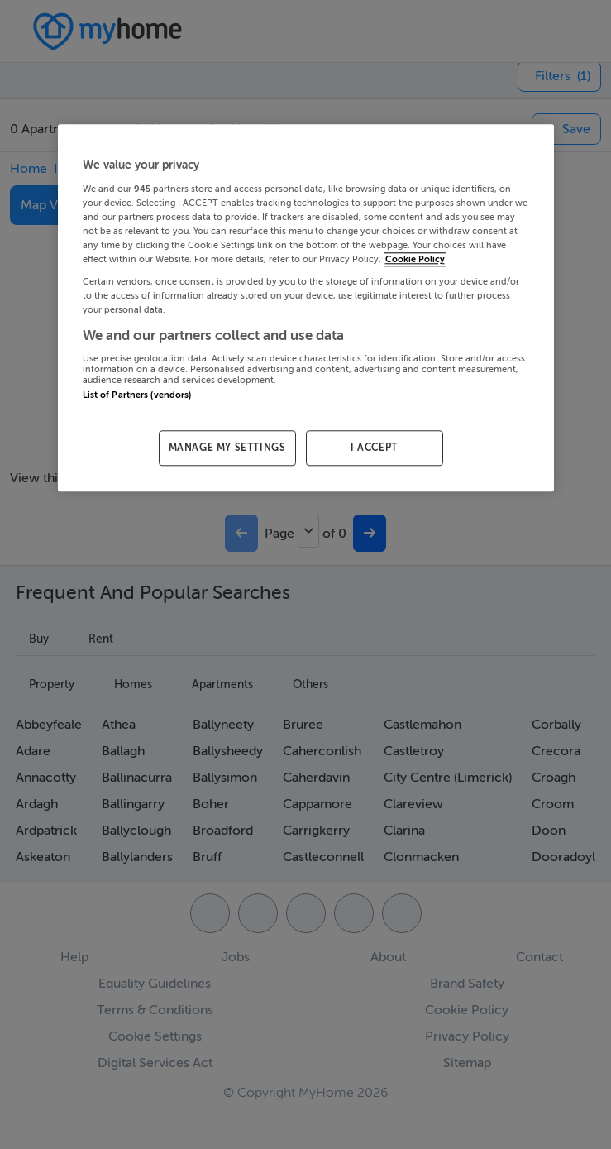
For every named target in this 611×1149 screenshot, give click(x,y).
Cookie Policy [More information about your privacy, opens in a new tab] (415, 260)
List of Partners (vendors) (137, 395)
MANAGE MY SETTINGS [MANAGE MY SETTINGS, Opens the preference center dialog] (227, 448)
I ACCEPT (374, 448)
